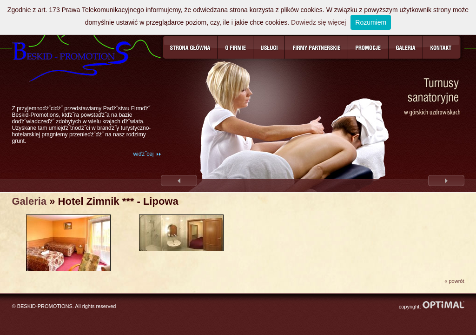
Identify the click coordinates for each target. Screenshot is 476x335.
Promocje (368, 47)
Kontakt (442, 47)
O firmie (235, 47)
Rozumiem (370, 22)
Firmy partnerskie (316, 47)
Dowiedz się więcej (318, 22)
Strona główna (190, 47)
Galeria (406, 47)
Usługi (269, 47)
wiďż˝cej (143, 154)
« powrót (454, 281)
